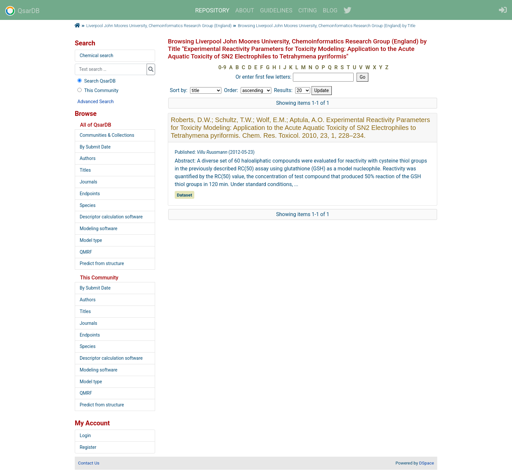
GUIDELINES (276, 10)
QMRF (86, 252)
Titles (85, 170)
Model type (91, 240)
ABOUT (244, 10)
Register (88, 447)
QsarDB (22, 11)
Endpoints (90, 193)
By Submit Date (95, 147)
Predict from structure (102, 263)
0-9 (222, 67)
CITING (307, 10)
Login (85, 435)
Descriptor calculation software (111, 216)
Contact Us (88, 463)
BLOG (330, 10)
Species (88, 205)
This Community (97, 90)
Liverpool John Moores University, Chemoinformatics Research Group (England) (159, 25)
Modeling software (98, 228)
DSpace (426, 463)
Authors (88, 158)
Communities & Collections (107, 135)
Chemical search (96, 55)
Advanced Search (95, 101)
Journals (88, 181)
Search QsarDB (96, 81)
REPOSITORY (212, 10)
